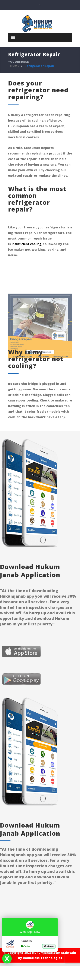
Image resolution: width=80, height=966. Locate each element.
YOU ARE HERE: (18, 61)
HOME (14, 66)
